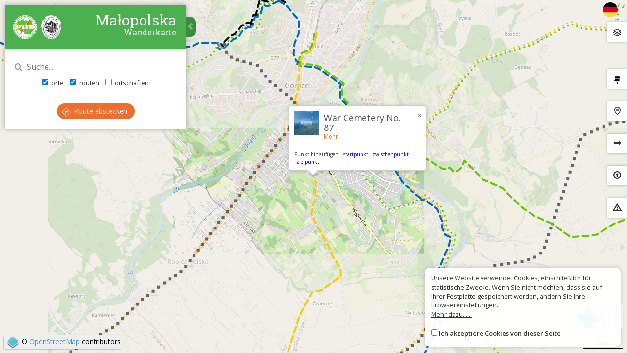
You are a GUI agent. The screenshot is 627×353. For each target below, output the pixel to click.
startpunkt (355, 154)
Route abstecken (94, 111)
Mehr (331, 136)
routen (84, 82)
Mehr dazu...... (451, 314)
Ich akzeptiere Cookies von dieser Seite (500, 333)
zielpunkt (307, 161)
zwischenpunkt (390, 154)
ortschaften (127, 82)
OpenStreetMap (54, 341)
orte (53, 82)
